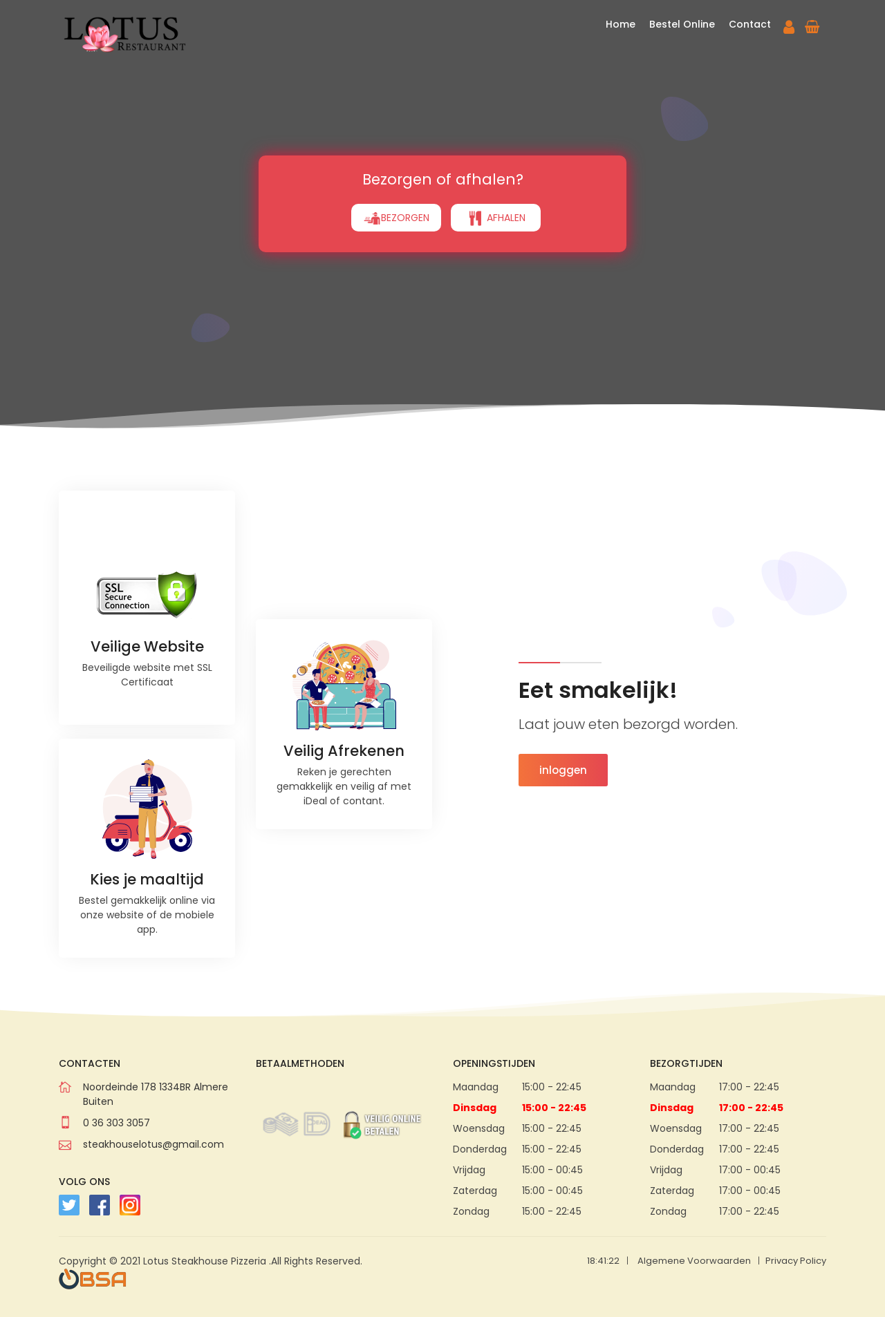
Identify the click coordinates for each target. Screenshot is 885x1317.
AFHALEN (495, 218)
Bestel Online (682, 24)
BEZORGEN (396, 218)
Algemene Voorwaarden (694, 1260)
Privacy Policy (795, 1260)
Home (620, 24)
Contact (750, 24)
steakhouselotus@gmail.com (153, 1144)
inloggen (563, 770)
